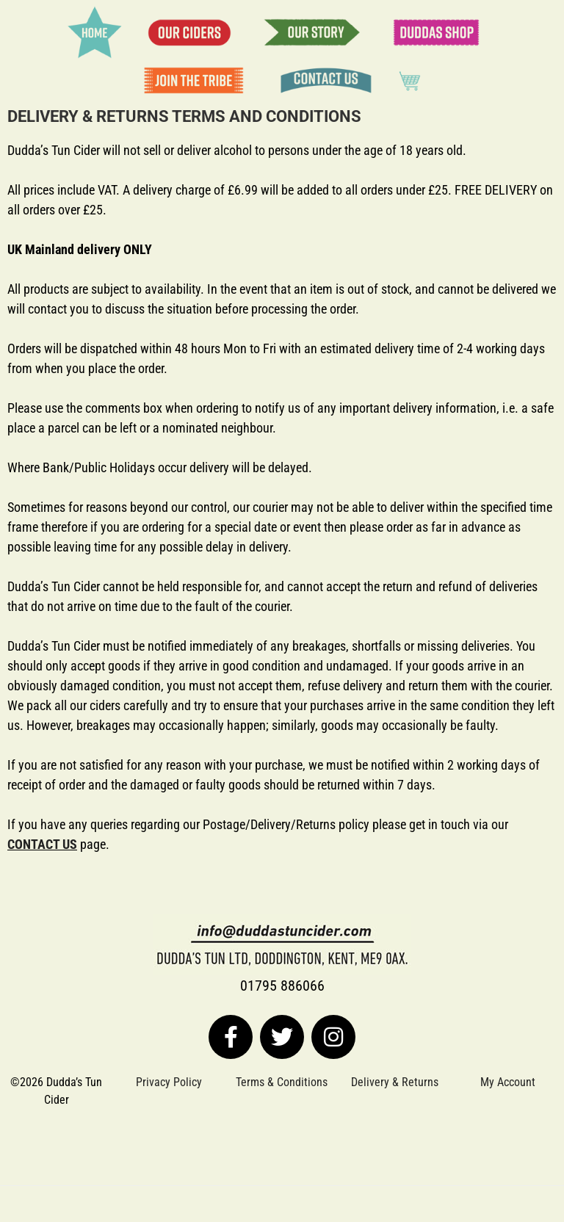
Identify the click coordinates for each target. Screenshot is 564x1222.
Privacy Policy (169, 1082)
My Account (507, 1082)
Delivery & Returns (394, 1082)
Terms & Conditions (282, 1082)
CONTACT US (42, 844)
